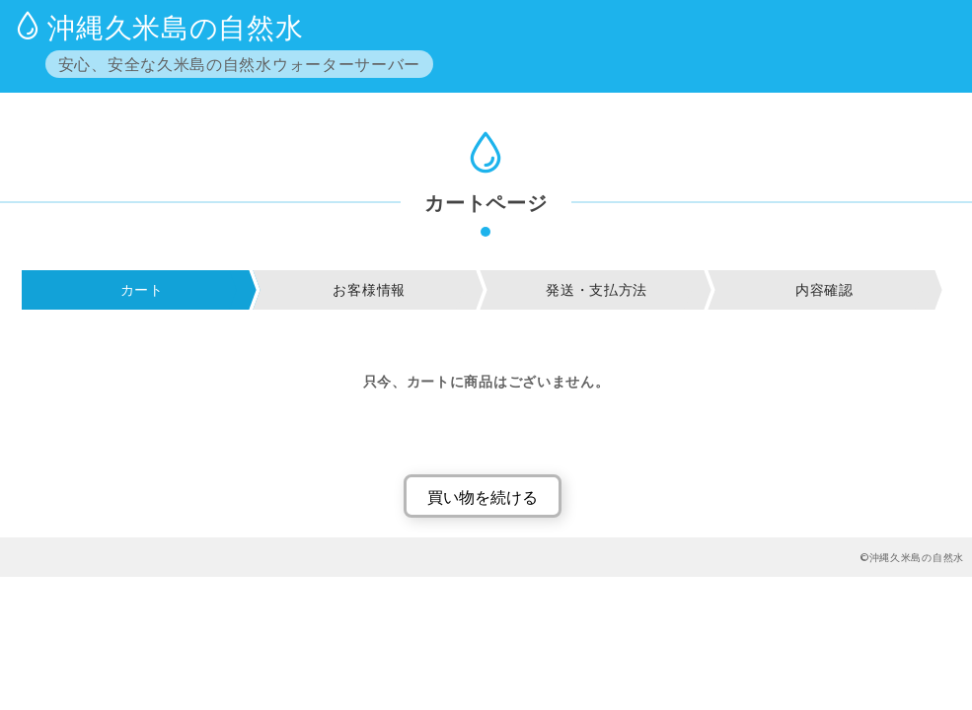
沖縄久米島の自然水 (175, 26)
